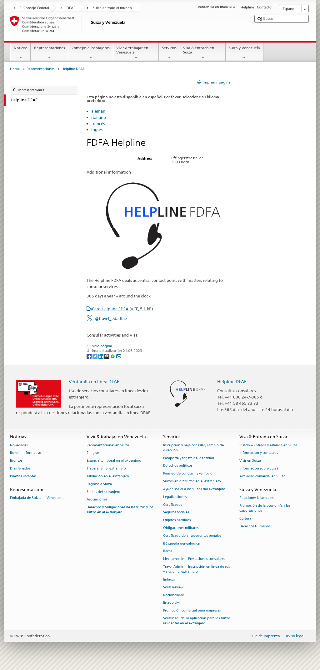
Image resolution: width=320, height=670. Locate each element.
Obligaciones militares (180, 528)
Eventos (16, 461)
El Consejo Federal (34, 8)
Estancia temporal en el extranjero (114, 461)
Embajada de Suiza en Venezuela (36, 498)
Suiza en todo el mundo (112, 8)
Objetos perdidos (177, 520)
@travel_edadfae (111, 318)
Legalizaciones (175, 497)
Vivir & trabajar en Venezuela (135, 52)
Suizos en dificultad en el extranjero (192, 481)
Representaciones (49, 52)
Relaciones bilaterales (256, 498)
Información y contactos (258, 453)
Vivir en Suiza (250, 461)
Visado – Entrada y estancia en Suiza (268, 445)
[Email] (118, 355)
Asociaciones (97, 500)
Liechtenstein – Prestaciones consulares (194, 559)
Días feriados (20, 468)
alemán (98, 111)
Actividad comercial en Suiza (262, 476)
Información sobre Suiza (258, 468)
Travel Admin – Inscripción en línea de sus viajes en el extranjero (196, 569)
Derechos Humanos (254, 526)
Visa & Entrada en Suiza (202, 52)
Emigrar (93, 453)
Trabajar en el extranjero (106, 468)
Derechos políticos (177, 466)
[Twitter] (95, 355)
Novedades (19, 445)
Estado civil (172, 603)
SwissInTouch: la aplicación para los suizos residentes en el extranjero (196, 620)
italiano (98, 117)
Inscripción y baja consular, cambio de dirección (193, 447)
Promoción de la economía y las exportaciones (264, 508)
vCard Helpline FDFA (121, 308)
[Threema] (107, 355)
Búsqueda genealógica (181, 543)
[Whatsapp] (113, 355)
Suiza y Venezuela (244, 52)
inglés (96, 129)
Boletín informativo (25, 453)
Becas (167, 551)
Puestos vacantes (23, 476)
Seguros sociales (176, 512)
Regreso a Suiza (99, 484)
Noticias (20, 52)
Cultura (245, 518)
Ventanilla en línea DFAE (94, 381)
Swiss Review (173, 587)
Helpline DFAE (232, 381)
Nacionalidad (173, 595)
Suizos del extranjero (103, 492)
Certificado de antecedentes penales (192, 536)
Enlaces (169, 579)
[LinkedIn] (101, 355)
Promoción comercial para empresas (192, 611)
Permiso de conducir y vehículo (187, 474)
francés (98, 123)
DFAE (71, 8)
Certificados (172, 505)
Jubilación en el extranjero (108, 476)
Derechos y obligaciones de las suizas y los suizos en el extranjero (120, 510)
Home (15, 69)
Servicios (169, 52)
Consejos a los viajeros (90, 52)
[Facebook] (89, 355)
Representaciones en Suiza (108, 445)
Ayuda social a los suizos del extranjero (194, 489)
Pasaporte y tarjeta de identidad (188, 458)
